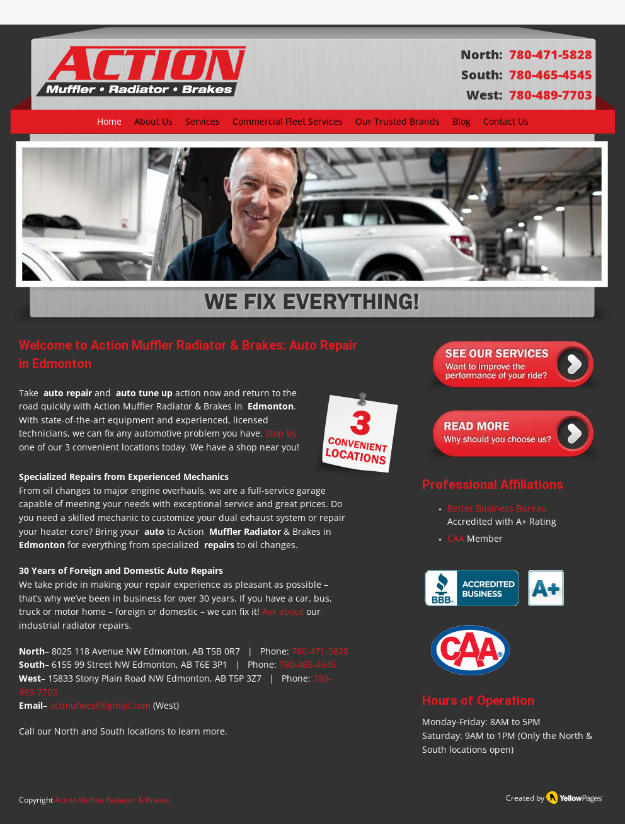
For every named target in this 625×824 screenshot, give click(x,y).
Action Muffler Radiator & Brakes (112, 799)
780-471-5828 (320, 651)
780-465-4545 (307, 664)
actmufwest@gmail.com (100, 705)
